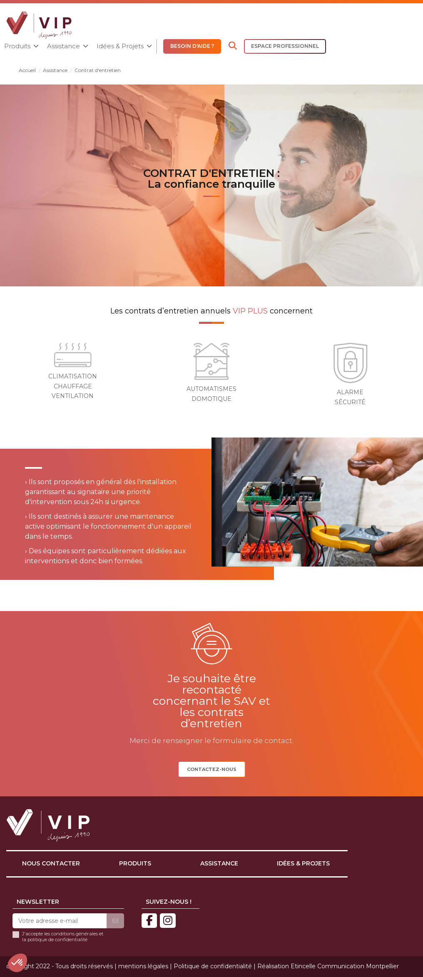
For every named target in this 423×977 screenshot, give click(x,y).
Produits (135, 863)
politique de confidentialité (57, 939)
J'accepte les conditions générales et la (62, 936)
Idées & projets (303, 863)
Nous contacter (51, 863)
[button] (21, 46)
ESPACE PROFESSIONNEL (285, 46)
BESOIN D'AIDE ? (192, 46)
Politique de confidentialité (213, 966)
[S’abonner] (115, 921)
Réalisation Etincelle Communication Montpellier (328, 966)
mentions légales (143, 966)
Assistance (219, 863)
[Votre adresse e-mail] (59, 921)
